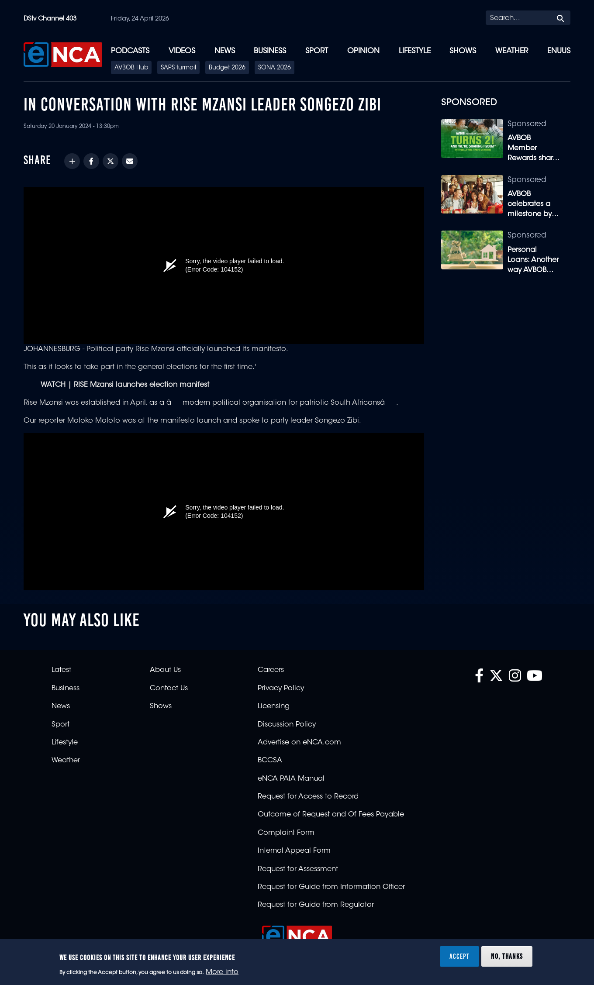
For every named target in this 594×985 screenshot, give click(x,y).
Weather (511, 51)
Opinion (363, 51)
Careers (271, 670)
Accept (459, 956)
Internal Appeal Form (294, 850)
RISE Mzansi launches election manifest (141, 385)
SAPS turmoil (178, 68)
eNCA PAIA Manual (291, 778)
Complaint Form (286, 833)
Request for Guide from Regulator (316, 905)
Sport (316, 51)
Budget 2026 (227, 68)
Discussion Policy (287, 724)
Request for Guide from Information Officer (331, 887)
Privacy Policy (281, 688)
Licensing (274, 706)
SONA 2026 (274, 68)
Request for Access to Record (308, 796)
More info (222, 972)
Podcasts (130, 51)
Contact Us (169, 688)
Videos (182, 51)
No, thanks (507, 956)
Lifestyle (415, 51)
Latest (61, 670)
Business (270, 51)
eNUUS (558, 51)
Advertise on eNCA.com (299, 742)
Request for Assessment (298, 869)
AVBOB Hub (131, 68)
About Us (165, 670)
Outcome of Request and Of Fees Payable (331, 814)
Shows (462, 51)
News (224, 51)
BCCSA (270, 760)
